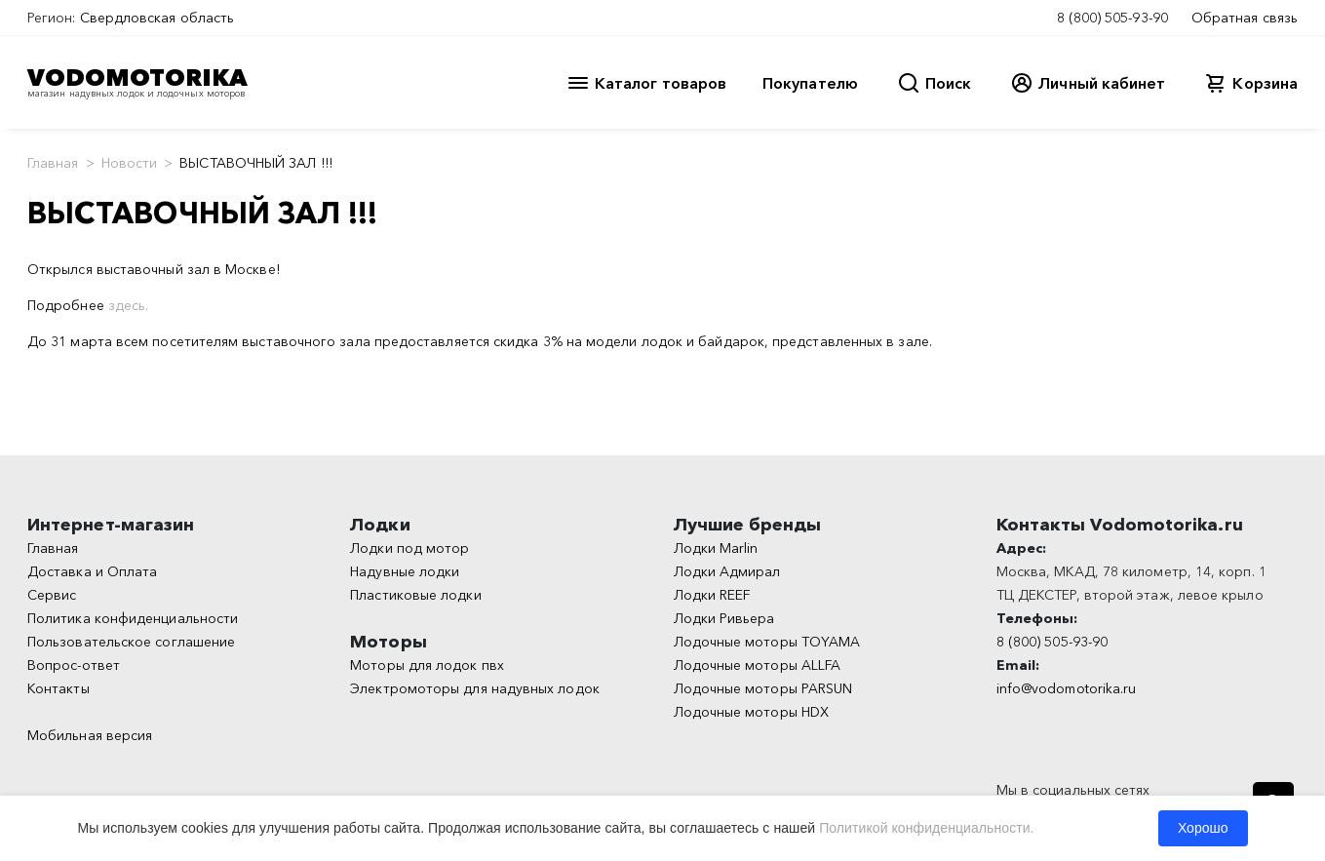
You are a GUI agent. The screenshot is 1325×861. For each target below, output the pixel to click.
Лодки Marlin (716, 548)
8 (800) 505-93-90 (1112, 17)
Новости (129, 163)
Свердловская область (157, 17)
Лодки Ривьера (724, 618)
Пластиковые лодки (415, 595)
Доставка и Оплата (92, 571)
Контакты (58, 688)
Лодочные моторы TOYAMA (767, 641)
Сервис (51, 595)
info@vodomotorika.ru (1066, 688)
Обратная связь (1244, 17)
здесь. (128, 305)
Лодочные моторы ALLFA (757, 665)
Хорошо (1203, 828)
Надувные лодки (404, 571)
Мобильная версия (89, 735)
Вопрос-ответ (73, 665)
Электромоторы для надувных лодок (475, 688)
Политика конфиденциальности (132, 618)
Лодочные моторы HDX (752, 712)
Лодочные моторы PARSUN (763, 688)
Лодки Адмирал (727, 571)
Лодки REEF (712, 595)
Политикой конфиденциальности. (926, 828)
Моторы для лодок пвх (427, 665)
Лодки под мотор (409, 548)
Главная (53, 163)
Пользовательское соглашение (131, 641)
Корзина (1265, 83)
